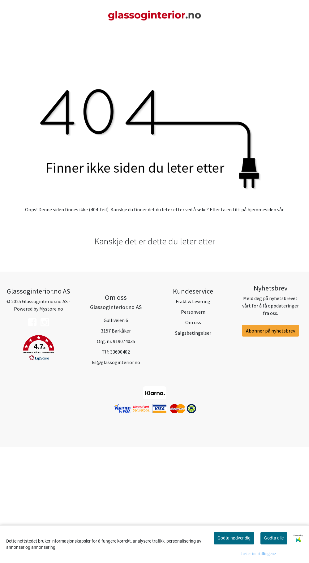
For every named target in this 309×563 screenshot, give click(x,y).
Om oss (193, 438)
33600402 (120, 467)
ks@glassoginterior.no (116, 478)
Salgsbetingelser (193, 448)
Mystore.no (51, 424)
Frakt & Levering (193, 417)
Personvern (193, 427)
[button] (39, 464)
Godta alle (274, 537)
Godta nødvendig (234, 537)
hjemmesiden (261, 325)
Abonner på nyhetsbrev (270, 446)
